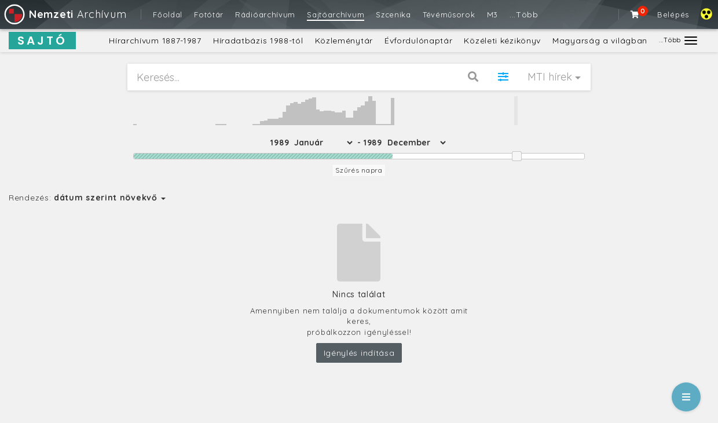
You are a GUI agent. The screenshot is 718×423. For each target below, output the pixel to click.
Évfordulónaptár (418, 40)
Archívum (64, 14)
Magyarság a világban (599, 40)
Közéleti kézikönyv (502, 40)
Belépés (673, 14)
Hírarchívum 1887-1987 (155, 40)
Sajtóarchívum (335, 14)
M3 (492, 14)
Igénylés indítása (359, 353)
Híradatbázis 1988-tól (258, 40)
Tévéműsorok (449, 14)
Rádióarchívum (265, 14)
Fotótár (209, 14)
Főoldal (167, 14)
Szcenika (393, 14)
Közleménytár (344, 40)
